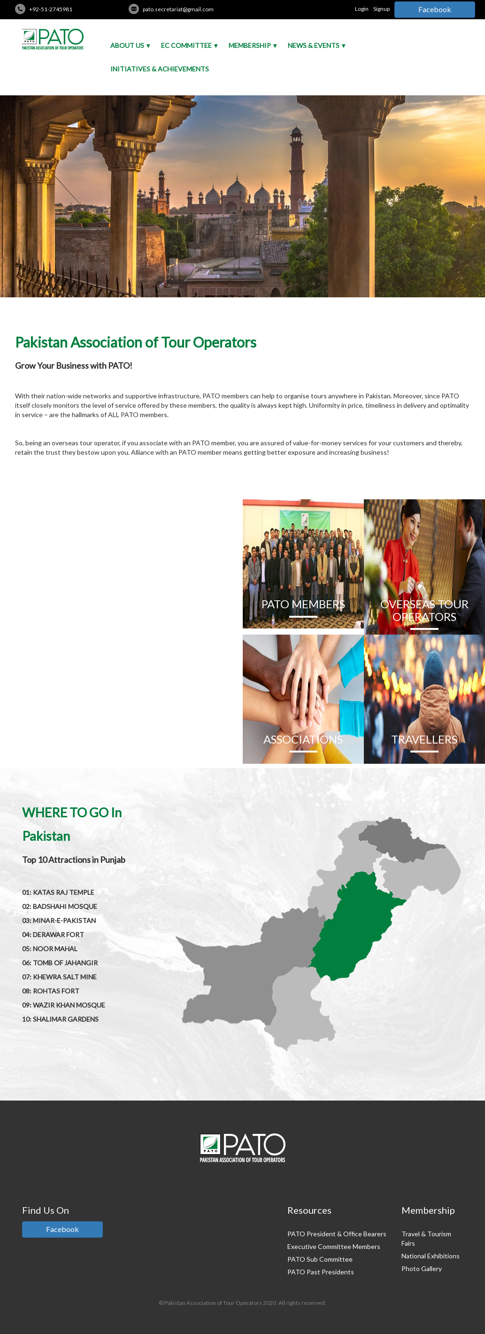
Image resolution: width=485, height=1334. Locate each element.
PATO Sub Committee (320, 1259)
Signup (381, 8)
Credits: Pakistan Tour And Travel (242, 1311)
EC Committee (186, 45)
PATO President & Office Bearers (336, 1234)
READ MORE (121, 744)
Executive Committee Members (333, 1246)
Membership (250, 45)
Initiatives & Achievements (159, 69)
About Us (127, 45)
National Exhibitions (430, 1256)
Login (362, 8)
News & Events (313, 45)
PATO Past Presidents (320, 1272)
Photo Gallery (421, 1268)
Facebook (434, 9)
